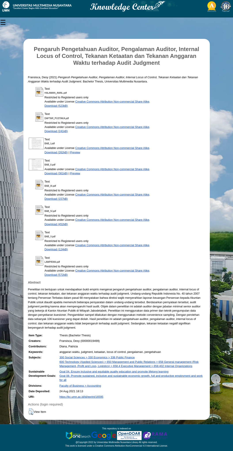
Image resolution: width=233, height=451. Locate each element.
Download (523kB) (56, 105)
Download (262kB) (56, 152)
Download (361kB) (56, 173)
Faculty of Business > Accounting (80, 385)
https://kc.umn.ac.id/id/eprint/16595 (81, 396)
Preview (75, 152)
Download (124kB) (56, 249)
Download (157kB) (56, 198)
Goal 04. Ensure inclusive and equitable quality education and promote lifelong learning (114, 371)
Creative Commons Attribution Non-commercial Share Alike (112, 101)
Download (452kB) (56, 224)
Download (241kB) (56, 131)
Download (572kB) (56, 274)
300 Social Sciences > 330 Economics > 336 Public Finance (97, 357)
